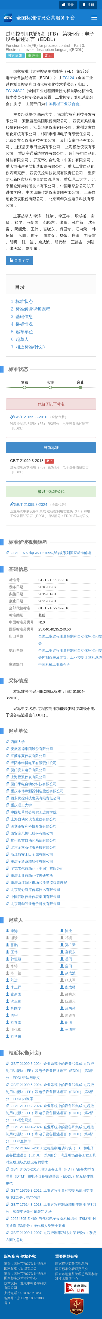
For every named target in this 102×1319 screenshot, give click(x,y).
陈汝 (66, 931)
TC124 (68, 78)
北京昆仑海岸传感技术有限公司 (33, 890)
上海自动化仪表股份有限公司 (31, 819)
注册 (88, 5)
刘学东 (13, 1036)
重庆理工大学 (19, 805)
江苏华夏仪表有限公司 (26, 756)
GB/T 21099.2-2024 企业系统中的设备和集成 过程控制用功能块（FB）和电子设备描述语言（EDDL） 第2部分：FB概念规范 (50, 1113)
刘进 (12, 980)
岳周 (66, 959)
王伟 (12, 952)
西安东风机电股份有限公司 (29, 833)
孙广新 (68, 945)
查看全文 (19, 260)
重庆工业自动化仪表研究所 (29, 876)
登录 (68, 5)
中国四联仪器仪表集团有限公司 (33, 897)
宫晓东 (68, 952)
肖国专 (13, 1008)
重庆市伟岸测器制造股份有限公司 (35, 791)
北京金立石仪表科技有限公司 (31, 847)
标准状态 (24, 301)
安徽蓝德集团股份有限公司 (29, 749)
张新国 (13, 994)
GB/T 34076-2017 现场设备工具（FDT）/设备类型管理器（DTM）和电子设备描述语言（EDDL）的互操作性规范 (50, 1176)
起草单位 (24, 331)
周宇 (12, 1015)
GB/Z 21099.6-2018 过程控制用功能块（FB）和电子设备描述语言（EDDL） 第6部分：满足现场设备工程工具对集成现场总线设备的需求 (51, 1155)
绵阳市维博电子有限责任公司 (31, 763)
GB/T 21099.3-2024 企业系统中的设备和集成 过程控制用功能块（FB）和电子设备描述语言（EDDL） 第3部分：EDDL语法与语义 (50, 1071)
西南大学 (15, 742)
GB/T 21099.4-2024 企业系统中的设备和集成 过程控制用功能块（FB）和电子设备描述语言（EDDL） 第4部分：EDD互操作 (50, 1134)
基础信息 (24, 316)
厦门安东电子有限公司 (26, 770)
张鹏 (12, 945)
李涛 (12, 931)
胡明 (66, 1022)
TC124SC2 (15, 91)
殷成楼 (68, 987)
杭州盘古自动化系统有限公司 (31, 840)
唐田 (66, 966)
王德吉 (68, 1029)
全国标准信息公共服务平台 (39, 18)
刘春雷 (13, 1022)
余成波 (68, 973)
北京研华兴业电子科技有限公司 (33, 904)
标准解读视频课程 (33, 309)
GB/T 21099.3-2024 (29, 504)
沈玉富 (13, 1001)
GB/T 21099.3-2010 (29, 417)
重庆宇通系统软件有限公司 (29, 861)
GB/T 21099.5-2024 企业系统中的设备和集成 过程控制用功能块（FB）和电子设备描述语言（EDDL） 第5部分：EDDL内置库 (50, 1092)
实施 (50, 382)
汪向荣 (68, 1008)
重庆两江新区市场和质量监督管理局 (36, 883)
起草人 (22, 339)
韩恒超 (13, 959)
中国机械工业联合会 (62, 104)
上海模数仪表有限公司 (26, 777)
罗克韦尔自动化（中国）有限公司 (35, 869)
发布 (24, 382)
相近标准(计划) (30, 347)
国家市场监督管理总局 (71, 1263)
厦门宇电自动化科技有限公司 (31, 784)
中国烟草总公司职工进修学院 (31, 812)
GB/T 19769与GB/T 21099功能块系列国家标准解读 (48, 553)
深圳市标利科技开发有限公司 (31, 826)
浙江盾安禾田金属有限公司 (29, 854)
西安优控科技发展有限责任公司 (33, 798)
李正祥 (13, 987)
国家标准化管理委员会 (71, 1269)
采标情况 (24, 324)
